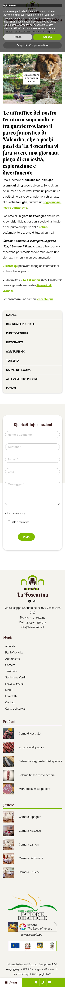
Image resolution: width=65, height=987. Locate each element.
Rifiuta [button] (17, 971)
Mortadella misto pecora (34, 788)
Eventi (11, 388)
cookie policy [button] (49, 956)
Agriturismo (15, 351)
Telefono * (14, 447)
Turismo (12, 360)
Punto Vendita (14, 652)
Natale (11, 315)
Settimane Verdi (15, 677)
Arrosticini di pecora (31, 747)
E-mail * (13, 459)
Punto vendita (17, 333)
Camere (10, 665)
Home (9, 31)
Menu (8, 690)
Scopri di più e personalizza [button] (32, 980)
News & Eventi (22, 31)
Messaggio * (16, 484)
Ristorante (14, 342)
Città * (12, 471)
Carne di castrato (30, 733)
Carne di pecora (18, 370)
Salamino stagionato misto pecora (40, 761)
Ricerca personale (20, 324)
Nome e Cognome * (20, 434)
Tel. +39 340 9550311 (32, 617)
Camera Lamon (29, 844)
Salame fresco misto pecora (37, 775)
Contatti (10, 702)
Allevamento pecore (22, 379)
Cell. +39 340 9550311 (32, 622)
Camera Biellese (29, 872)
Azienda (10, 646)
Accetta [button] (47, 971)
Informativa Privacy (15, 513)
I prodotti (11, 696)
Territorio (10, 671)
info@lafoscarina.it (32, 627)
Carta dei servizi (15, 708)
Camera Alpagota (30, 817)
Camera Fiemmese (31, 858)
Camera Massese (30, 830)
